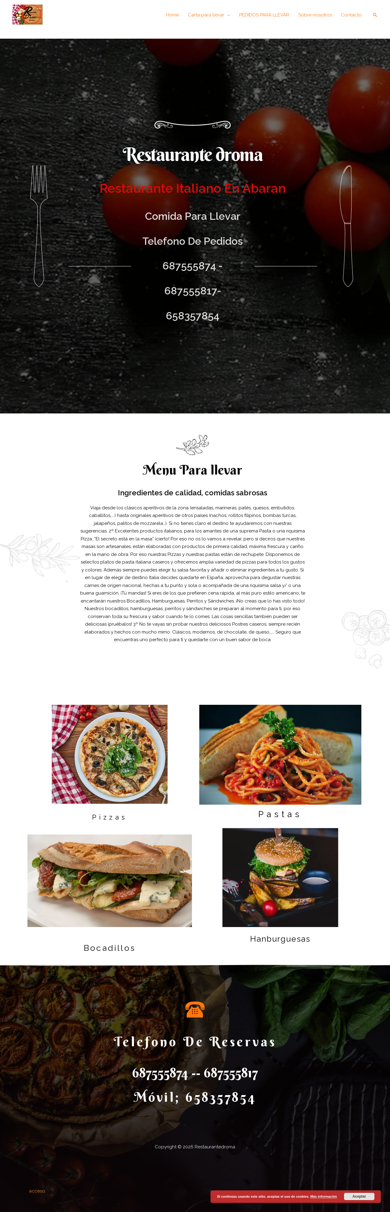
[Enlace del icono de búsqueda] (375, 15)
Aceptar (359, 1196)
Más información (323, 1196)
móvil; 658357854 (195, 1097)
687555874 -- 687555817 (195, 1073)
